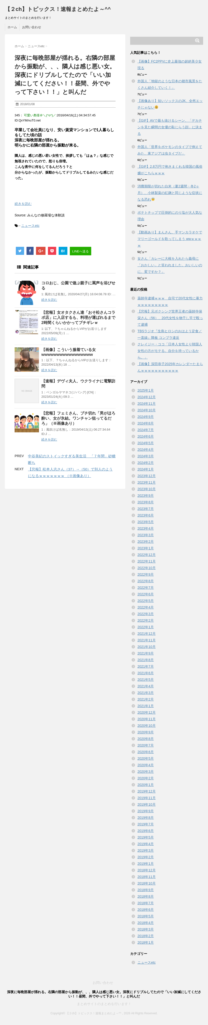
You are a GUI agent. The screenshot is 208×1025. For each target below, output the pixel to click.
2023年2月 (145, 542)
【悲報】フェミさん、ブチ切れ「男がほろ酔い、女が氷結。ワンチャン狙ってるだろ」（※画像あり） (78, 418)
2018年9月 (145, 890)
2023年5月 (145, 522)
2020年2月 (145, 778)
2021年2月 (145, 699)
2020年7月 (145, 745)
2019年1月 (145, 864)
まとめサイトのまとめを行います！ (104, 1004)
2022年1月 (145, 627)
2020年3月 (145, 772)
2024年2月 (145, 463)
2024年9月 (145, 417)
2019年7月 (145, 824)
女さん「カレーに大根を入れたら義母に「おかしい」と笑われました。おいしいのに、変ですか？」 (169, 265)
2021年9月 (145, 653)
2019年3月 (145, 850)
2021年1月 (145, 706)
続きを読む (23, 204)
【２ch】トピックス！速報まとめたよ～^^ (58, 9)
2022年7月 (145, 588)
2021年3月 (145, 693)
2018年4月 (145, 923)
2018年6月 (145, 910)
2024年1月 (145, 469)
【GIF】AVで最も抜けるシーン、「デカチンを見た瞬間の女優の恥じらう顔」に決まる (169, 127)
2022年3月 (145, 614)
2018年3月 (145, 929)
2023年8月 (145, 502)
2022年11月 (146, 561)
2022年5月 (145, 601)
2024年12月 (146, 397)
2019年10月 (146, 804)
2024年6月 (145, 436)
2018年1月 (145, 942)
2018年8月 (145, 896)
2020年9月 (145, 732)
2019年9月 (145, 811)
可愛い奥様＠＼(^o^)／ (40, 115)
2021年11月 (146, 640)
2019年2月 (145, 857)
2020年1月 (145, 785)
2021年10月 (146, 647)
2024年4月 (145, 450)
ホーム (12, 27)
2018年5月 (145, 916)
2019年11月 (146, 798)
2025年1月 (145, 390)
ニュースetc (30, 226)
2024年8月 (145, 423)
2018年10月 (146, 883)
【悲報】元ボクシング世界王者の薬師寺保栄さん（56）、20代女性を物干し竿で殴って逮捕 (170, 317)
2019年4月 (145, 844)
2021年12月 (146, 634)
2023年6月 (145, 515)
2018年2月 (145, 936)
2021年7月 (145, 666)
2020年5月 (145, 758)
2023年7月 (145, 509)
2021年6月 (145, 673)
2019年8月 (145, 818)
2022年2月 (145, 620)
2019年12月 (146, 791)
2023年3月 (145, 535)
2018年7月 (145, 903)
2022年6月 (145, 594)
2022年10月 (146, 568)
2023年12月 (146, 476)
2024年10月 (146, 410)
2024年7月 (145, 430)
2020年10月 (146, 726)
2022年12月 (146, 555)
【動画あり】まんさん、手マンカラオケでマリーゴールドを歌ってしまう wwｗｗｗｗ (169, 238)
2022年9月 (145, 574)
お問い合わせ (31, 27)
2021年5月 (145, 680)
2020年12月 (146, 712)
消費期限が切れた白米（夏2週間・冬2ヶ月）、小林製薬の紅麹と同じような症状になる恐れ (169, 192)
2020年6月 (145, 752)
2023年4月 (145, 528)
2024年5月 (145, 443)
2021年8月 (145, 660)
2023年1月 (145, 548)
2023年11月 (146, 482)
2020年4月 (145, 765)
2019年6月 (145, 831)
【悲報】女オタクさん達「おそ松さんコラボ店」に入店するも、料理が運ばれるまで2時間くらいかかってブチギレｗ (78, 317)
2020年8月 (145, 739)
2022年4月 (145, 607)
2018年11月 (146, 877)
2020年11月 (146, 719)
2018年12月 (146, 870)
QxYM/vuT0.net (30, 120)
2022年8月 (145, 581)
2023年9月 (145, 496)
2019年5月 (145, 837)
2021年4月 (145, 686)
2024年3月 (145, 456)
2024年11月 (146, 404)
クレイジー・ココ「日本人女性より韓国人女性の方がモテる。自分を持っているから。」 (169, 350)
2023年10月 (146, 489)
